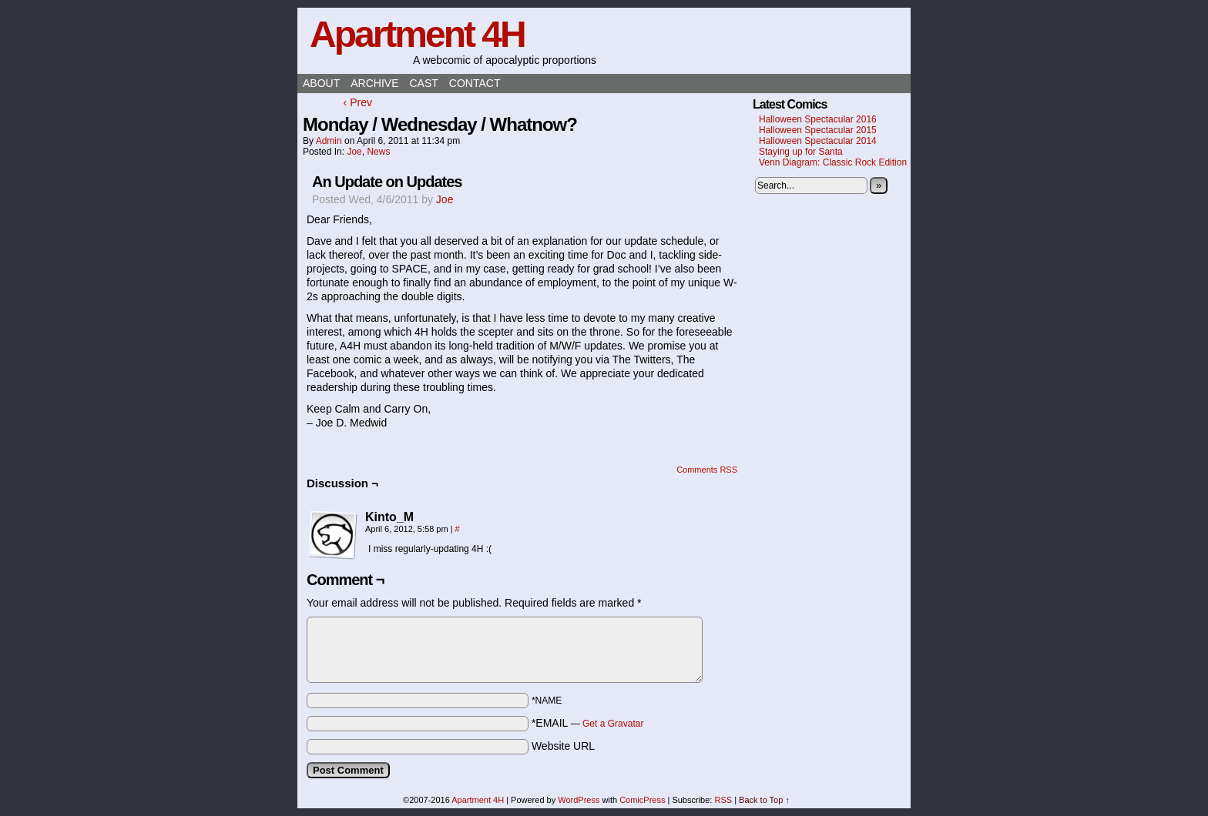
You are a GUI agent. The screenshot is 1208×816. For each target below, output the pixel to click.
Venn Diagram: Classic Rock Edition (833, 162)
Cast (423, 83)
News (378, 151)
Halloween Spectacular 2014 (818, 140)
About (321, 83)
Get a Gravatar (612, 723)
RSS (723, 799)
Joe (354, 151)
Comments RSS (706, 469)
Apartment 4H (417, 34)
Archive (374, 83)
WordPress (578, 799)
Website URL (563, 746)
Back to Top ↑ (764, 799)
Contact (475, 83)
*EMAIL (588, 723)
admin (329, 140)
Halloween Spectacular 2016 (818, 119)
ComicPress (642, 799)
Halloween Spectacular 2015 (818, 130)
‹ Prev (358, 102)
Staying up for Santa (801, 151)
